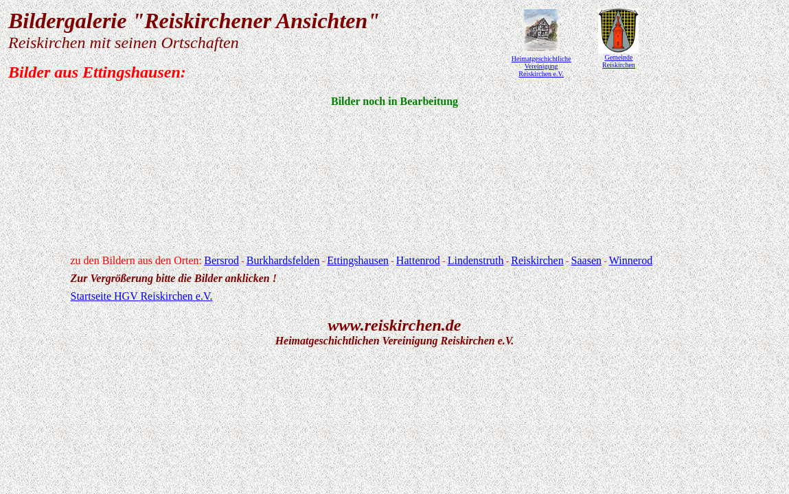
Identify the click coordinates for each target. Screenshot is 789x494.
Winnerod (630, 260)
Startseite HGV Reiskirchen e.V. (142, 296)
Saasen (586, 260)
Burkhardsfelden (283, 260)
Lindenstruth (476, 260)
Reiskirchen (537, 260)
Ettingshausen (358, 260)
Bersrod (221, 260)
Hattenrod (418, 260)
